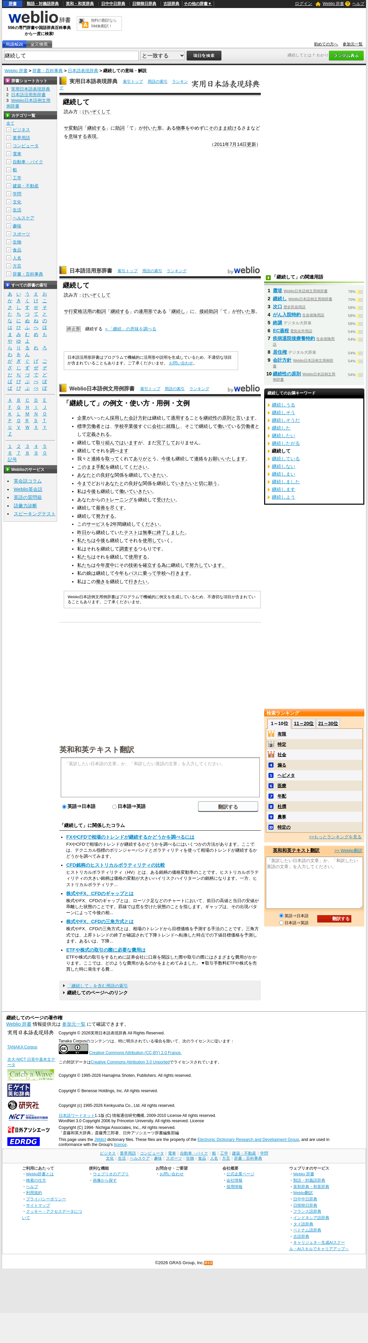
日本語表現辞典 (83, 70)
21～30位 (328, 723)
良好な (108, 475)
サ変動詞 (73, 128)
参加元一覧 (353, 44)
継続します (283, 489)
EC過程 (281, 330)
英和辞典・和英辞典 (311, 1186)
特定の (284, 827)
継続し (178, 311)
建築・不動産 (26, 185)
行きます (180, 573)
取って (112, 458)
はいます (128, 442)
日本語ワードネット (77, 1115)
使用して (152, 540)
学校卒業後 (126, 426)
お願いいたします (226, 458)
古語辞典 (171, 3)
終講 (277, 322)
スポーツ (21, 233)
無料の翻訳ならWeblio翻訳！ (104, 23)
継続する (96, 128)
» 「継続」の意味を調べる (131, 328)
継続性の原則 (217, 418)
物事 (180, 128)
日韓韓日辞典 (144, 3)
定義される (98, 434)
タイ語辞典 (303, 1224)
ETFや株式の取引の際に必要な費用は (105, 950)
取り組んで (107, 442)
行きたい (138, 581)
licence (120, 1144)
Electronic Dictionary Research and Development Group (248, 1139)
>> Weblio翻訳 (348, 850)
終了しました (171, 532)
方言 (17, 266)
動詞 (101, 311)
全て (10, 123)
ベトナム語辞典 (307, 1230)
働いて (224, 426)
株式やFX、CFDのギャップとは (100, 893)
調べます (119, 450)
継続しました (286, 481)
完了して (166, 442)
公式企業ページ (240, 1174)
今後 (166, 458)
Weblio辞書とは (40, 1174)
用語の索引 (158, 81)
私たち (84, 540)
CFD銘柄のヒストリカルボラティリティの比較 (115, 865)
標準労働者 (89, 426)
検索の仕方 (36, 1180)
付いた (150, 128)
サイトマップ (38, 1205)
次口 (277, 306)
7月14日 (238, 144)
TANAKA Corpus (22, 1047)
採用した (119, 418)
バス (133, 573)
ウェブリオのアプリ (111, 1174)
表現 (92, 136)
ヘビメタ (286, 775)
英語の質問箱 (28, 497)
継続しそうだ (286, 420)
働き (100, 581)
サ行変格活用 (78, 311)
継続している (286, 458)
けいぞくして (96, 111)
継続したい (283, 435)
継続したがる (286, 443)
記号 (12, 460)
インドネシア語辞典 (311, 1217)
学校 (161, 573)
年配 (282, 796)
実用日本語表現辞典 (93, 81)
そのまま (218, 128)
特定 (282, 744)
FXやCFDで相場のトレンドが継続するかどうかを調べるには (130, 837)
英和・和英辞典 (80, 3)
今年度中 (105, 565)
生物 (17, 241)
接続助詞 (208, 311)
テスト (131, 532)
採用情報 (234, 1186)
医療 (282, 785)
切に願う (208, 483)
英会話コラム (28, 481)
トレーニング (119, 499)
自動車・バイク (28, 161)
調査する (128, 548)
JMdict (100, 1139)
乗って (150, 573)
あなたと (86, 475)
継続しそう (283, 412)
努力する (105, 516)
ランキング (177, 271)
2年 (113, 524)
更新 (251, 144)
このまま (86, 467)
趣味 (17, 225)
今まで (84, 483)
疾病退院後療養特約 (294, 338)
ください (138, 467)
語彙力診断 (25, 505)
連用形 (146, 311)
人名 (17, 258)
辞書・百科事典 (47, 70)
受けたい (166, 499)
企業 (81, 418)
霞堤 (277, 290)
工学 (17, 177)
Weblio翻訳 (303, 1192)
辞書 (13, 3)
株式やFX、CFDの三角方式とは (100, 921)
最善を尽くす (110, 507)
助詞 (120, 128)
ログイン (303, 3)
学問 (17, 193)
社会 (282, 754)
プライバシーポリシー (46, 1199)
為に (166, 565)
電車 (17, 153)
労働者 (248, 426)
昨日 (81, 532)
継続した (281, 428)
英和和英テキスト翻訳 (96, 749)
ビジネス (21, 129)
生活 (17, 209)
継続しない (283, 466)
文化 (17, 201)
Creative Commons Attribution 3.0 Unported (130, 1062)
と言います (243, 418)
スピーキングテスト (35, 513)
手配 (100, 467)
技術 (133, 565)
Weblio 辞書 (333, 3)
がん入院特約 (287, 314)
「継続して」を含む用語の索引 (97, 985)
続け (232, 128)
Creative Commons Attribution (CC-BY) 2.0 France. (135, 1052)
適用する (180, 418)
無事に (150, 532)
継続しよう (283, 497)
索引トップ (133, 81)
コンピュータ (26, 145)
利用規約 (34, 1192)
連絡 (96, 458)
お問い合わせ (181, 363)
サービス (95, 524)
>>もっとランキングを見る (335, 836)
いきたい (156, 475)
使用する (138, 556)
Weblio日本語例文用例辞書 (102, 388)
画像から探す (105, 1180)
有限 (282, 733)
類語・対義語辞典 (43, 3)
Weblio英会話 (28, 489)
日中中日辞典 (113, 3)
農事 (282, 816)
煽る (282, 765)
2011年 (221, 144)
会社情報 (234, 1180)
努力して (198, 565)
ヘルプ (358, 3)
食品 (17, 250)
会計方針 (138, 418)
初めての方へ (326, 44)
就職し (173, 426)
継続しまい (283, 474)
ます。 (220, 565)
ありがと (142, 458)
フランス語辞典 (307, 1211)
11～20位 (304, 723)
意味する (77, 136)
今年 (119, 573)
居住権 (280, 352)
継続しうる (283, 404)
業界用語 (21, 137)
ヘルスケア (23, 217)
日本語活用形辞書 (90, 271)
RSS (209, 1263)
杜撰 (282, 806)
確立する (152, 565)
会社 (156, 426)
